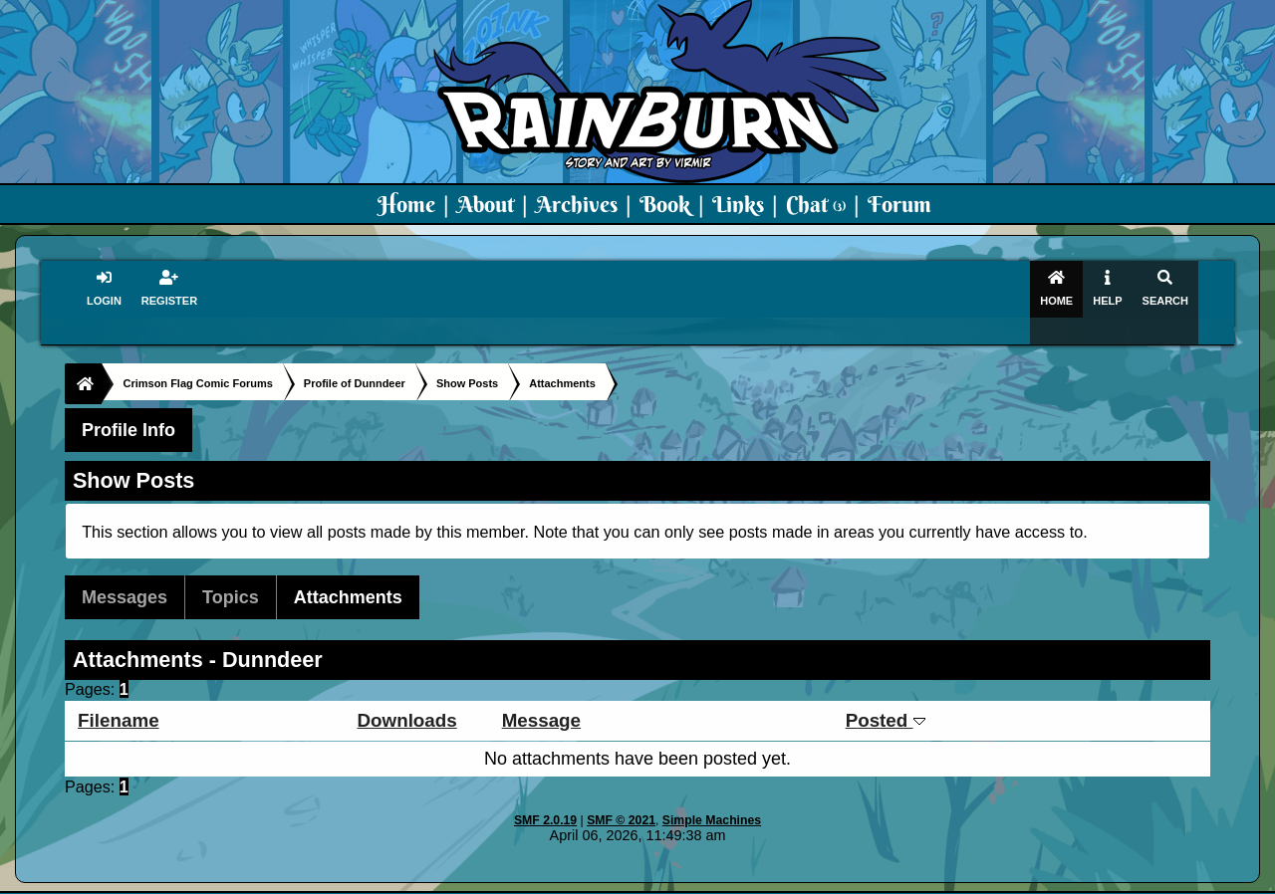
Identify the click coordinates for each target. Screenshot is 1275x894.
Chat (816, 204)
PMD (865, 880)
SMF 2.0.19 (545, 796)
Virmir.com (605, 880)
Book (664, 204)
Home (406, 204)
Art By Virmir (937, 880)
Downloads (406, 696)
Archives (577, 204)
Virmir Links (1033, 880)
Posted (885, 696)
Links (738, 204)
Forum (899, 204)
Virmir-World (795, 880)
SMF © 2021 (621, 796)
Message (541, 696)
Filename (118, 696)
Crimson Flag (697, 880)
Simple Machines (711, 796)
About (485, 204)
